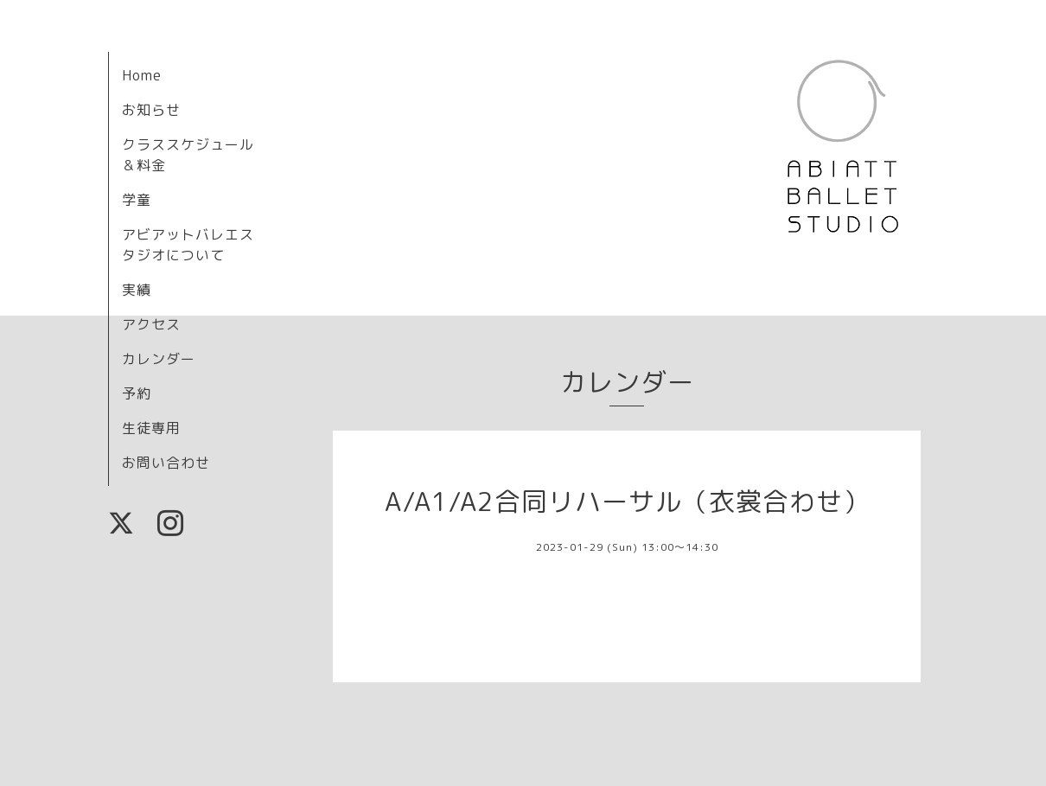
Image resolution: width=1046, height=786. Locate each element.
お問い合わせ (166, 462)
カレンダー (158, 358)
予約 (136, 393)
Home (142, 75)
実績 (136, 289)
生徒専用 (151, 428)
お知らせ (151, 109)
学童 (136, 199)
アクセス (151, 324)
